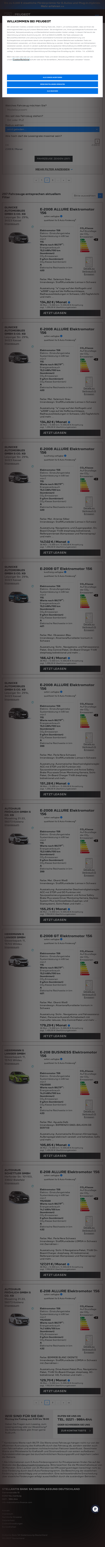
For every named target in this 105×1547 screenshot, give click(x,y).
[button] (52, 84)
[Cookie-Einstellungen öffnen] (95, 1509)
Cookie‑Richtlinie (21, 59)
